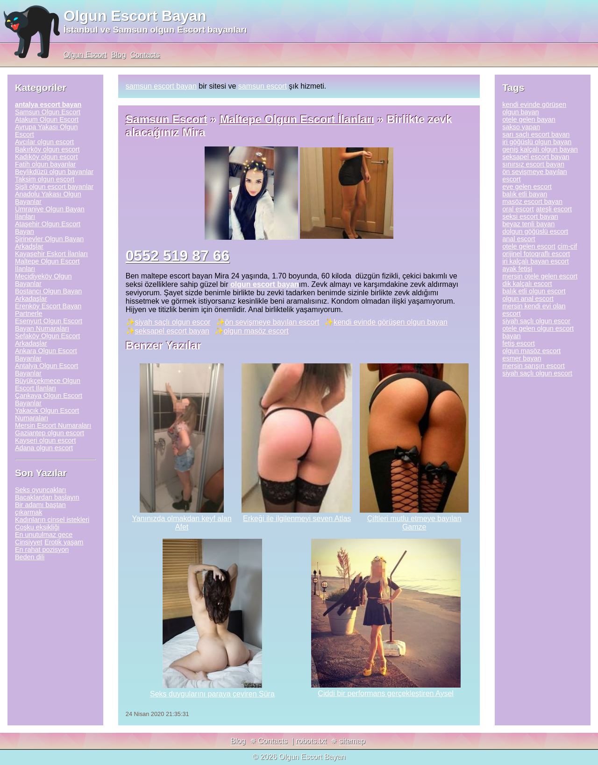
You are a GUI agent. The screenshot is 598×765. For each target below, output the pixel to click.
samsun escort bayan (161, 86)
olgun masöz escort (256, 331)
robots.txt (311, 741)
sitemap (352, 741)
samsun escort (262, 86)
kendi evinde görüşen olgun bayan (391, 322)
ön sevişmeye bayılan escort (272, 322)
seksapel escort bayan (172, 331)
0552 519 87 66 (177, 255)
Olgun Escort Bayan (135, 15)
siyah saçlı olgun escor (173, 322)
